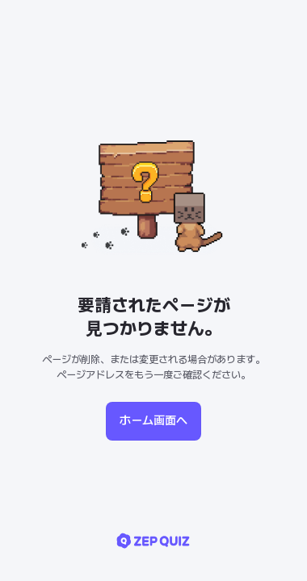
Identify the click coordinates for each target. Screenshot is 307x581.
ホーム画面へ (153, 420)
